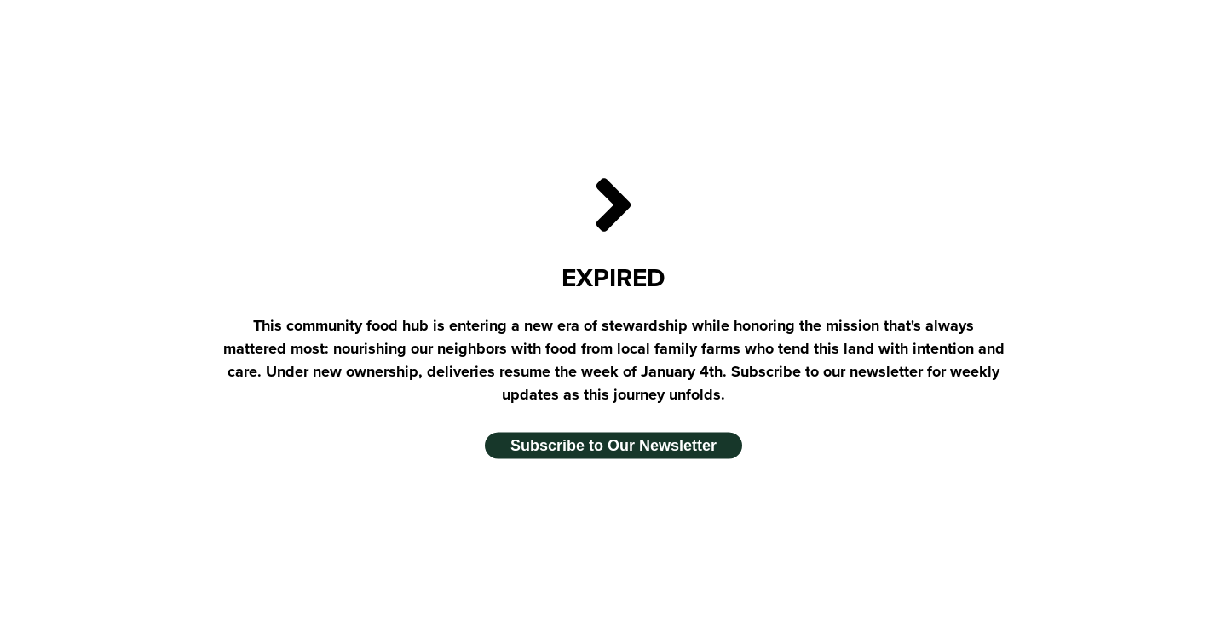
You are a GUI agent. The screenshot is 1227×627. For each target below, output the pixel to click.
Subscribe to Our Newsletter (613, 445)
